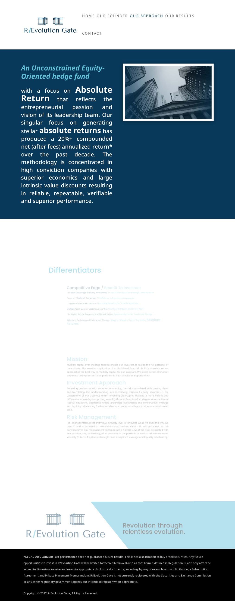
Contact (92, 34)
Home (88, 16)
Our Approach (146, 16)
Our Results (180, 16)
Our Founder (112, 16)
